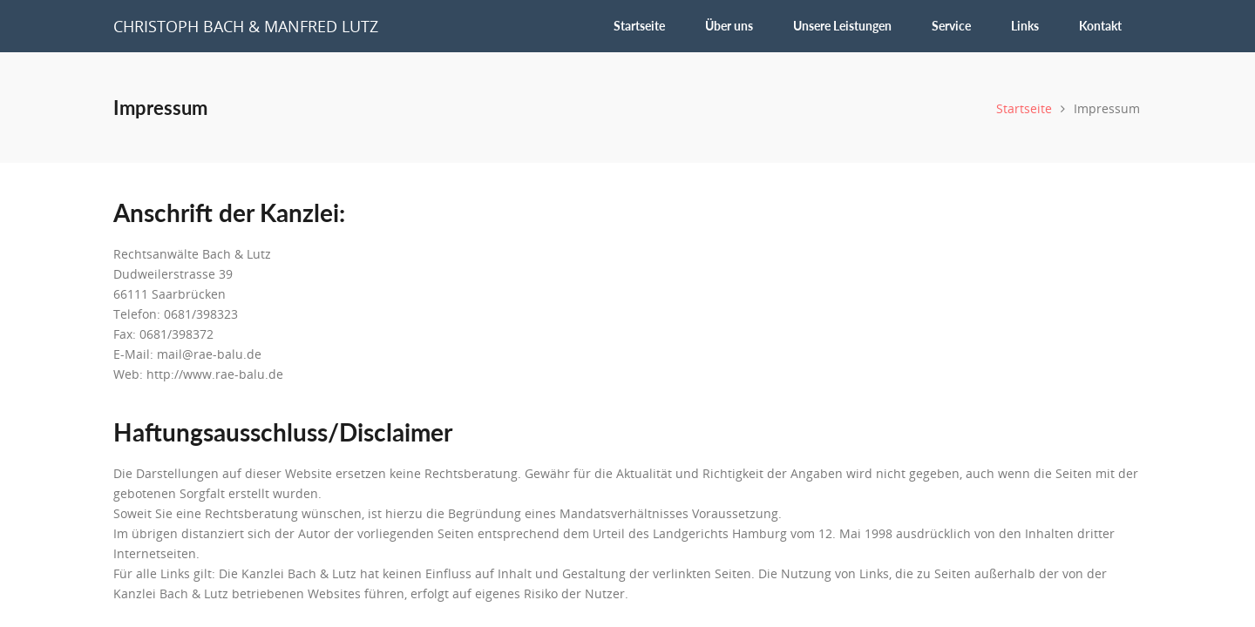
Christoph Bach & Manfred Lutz (245, 26)
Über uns (729, 25)
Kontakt (1100, 25)
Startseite (639, 25)
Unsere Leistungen (842, 25)
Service (951, 25)
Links (1025, 25)
